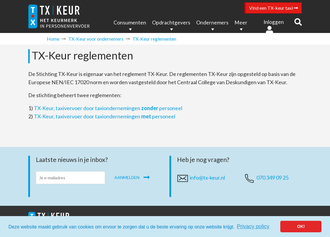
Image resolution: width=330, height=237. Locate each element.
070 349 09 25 (272, 177)
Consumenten (130, 22)
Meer (240, 22)
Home (53, 39)
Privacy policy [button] (253, 226)
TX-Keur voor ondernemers (96, 39)
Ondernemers (212, 22)
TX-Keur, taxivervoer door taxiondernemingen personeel (108, 108)
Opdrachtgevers (171, 22)
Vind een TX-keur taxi (273, 8)
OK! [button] (301, 226)
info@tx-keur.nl (207, 177)
